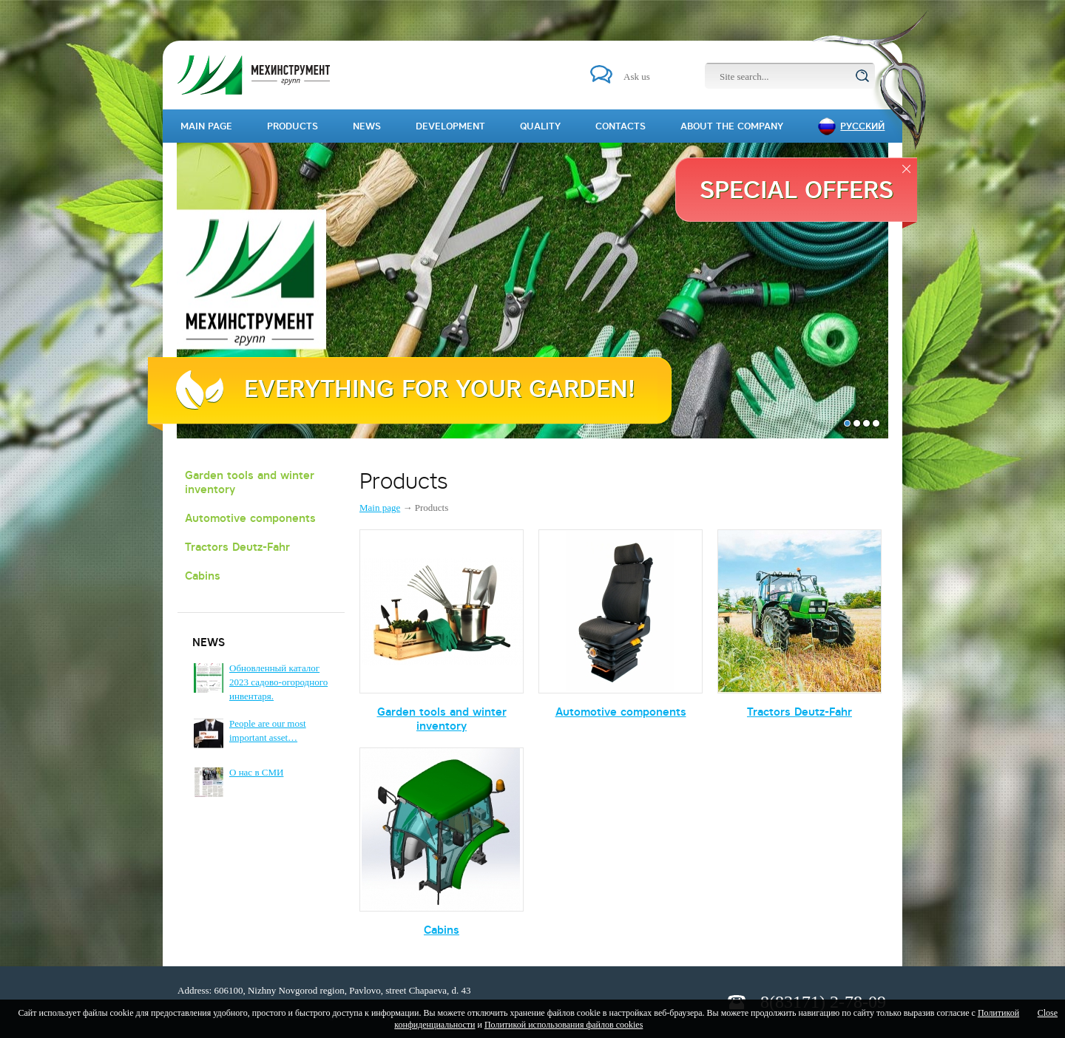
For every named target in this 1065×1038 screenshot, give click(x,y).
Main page (379, 507)
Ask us (636, 76)
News (367, 126)
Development (450, 126)
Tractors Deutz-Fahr (237, 547)
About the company (731, 126)
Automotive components (250, 518)
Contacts (620, 126)
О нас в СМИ (256, 772)
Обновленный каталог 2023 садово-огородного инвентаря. (278, 682)
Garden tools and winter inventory (249, 482)
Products (292, 126)
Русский (862, 126)
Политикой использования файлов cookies (563, 1025)
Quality (540, 126)
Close (1048, 1013)
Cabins (202, 576)
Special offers (796, 189)
